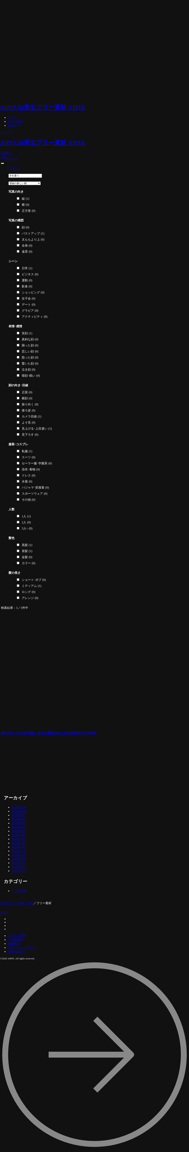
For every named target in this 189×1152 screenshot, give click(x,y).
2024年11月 (18, 807)
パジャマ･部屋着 (35, 487)
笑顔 (27, 333)
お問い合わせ (17, 951)
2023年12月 (18, 851)
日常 (27, 268)
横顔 (27, 398)
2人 (26, 522)
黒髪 (27, 545)
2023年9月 (18, 862)
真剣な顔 (30, 339)
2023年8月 (18, 866)
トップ (12, 117)
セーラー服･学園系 (37, 463)
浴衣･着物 (31, 469)
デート (28, 304)
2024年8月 (18, 819)
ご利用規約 (15, 939)
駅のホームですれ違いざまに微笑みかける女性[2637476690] (48, 733)
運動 (27, 280)
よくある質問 (17, 935)
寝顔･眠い (31, 375)
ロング (28, 592)
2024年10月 (18, 811)
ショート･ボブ (34, 580)
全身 (27, 245)
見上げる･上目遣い (37, 428)
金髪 (27, 557)
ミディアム (31, 586)
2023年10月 (18, 858)
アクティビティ (34, 316)
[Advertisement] (49, 765)
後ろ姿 (28, 410)
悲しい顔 (30, 351)
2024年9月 (18, 815)
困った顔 (30, 345)
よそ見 (28, 422)
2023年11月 (18, 854)
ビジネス (30, 274)
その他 (28, 499)
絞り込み (9, 158)
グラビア (30, 310)
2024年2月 (18, 843)
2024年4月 (18, 835)
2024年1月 (18, 847)
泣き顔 (28, 369)
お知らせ (14, 125)
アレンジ (30, 598)
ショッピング (33, 292)
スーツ (28, 457)
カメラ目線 (31, 416)
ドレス (28, 475)
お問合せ (6, 152)
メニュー (6, 132)
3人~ (27, 528)
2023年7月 (18, 870)
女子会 (28, 298)
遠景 (27, 251)
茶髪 (27, 551)
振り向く (30, 404)
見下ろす (30, 434)
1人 (26, 516)
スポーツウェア (34, 493)
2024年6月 (18, 827)
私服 (27, 451)
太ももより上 (33, 239)
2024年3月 (18, 839)
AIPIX (4, 912)
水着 (27, 481)
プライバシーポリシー (23, 947)
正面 (27, 392)
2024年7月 (18, 823)
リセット (15, 167)
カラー (28, 563)
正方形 (28, 211)
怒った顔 (30, 357)
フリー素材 (15, 121)
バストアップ (33, 233)
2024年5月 (18, 831)
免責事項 (14, 943)
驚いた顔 (30, 363)
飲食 (27, 286)
